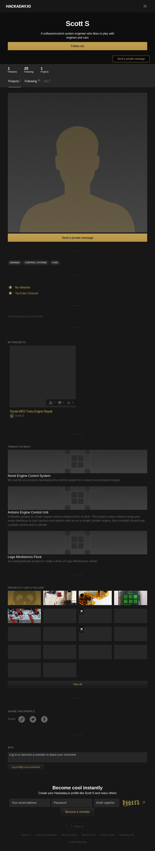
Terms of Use (89, 835)
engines (15, 262)
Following (32, 81)
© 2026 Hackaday (77, 842)
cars (55, 262)
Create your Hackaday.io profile (58, 793)
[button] (145, 6)
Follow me (77, 46)
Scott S (17, 415)
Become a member (77, 811)
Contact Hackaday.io (46, 835)
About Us (26, 835)
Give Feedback (69, 835)
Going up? (77, 826)
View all (77, 684)
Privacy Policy (107, 835)
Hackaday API (126, 835)
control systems (36, 262)
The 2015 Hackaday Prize (81, 611)
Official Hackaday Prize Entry (81, 629)
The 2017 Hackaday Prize (11, 611)
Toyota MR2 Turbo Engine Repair (31, 411)
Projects (14, 81)
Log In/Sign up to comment (26, 767)
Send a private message (131, 58)
